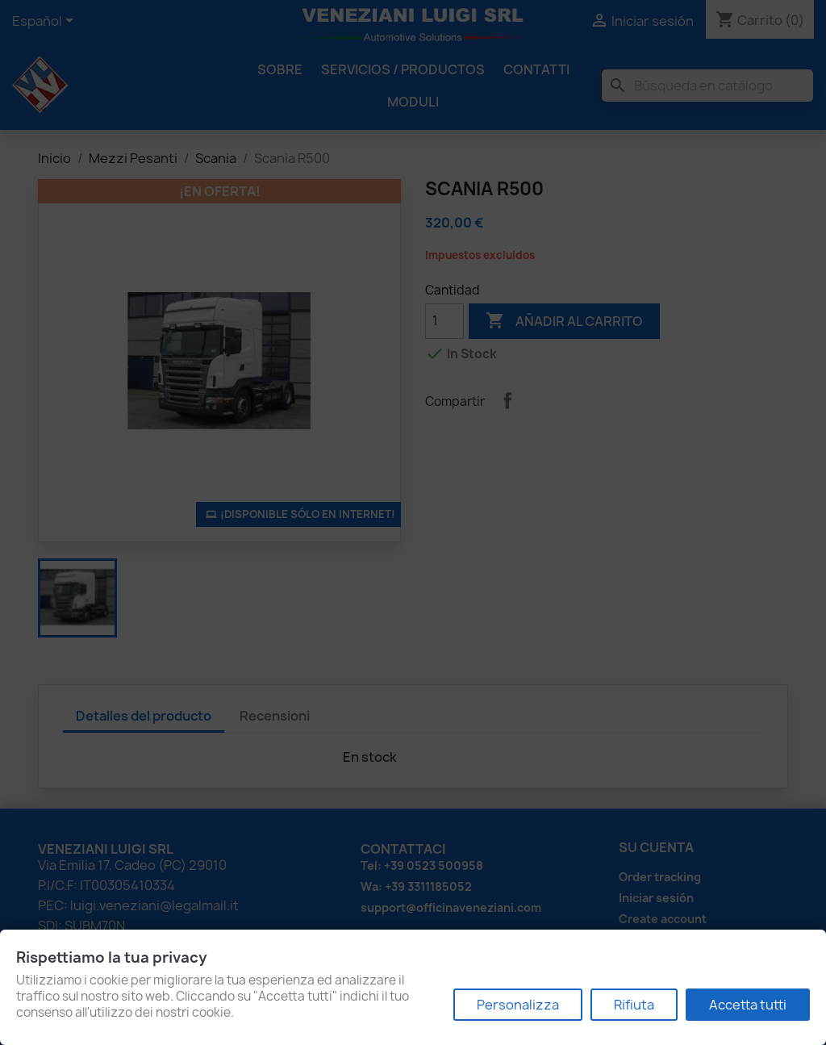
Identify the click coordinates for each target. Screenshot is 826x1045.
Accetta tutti (747, 1005)
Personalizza (518, 1005)
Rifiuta (634, 1005)
